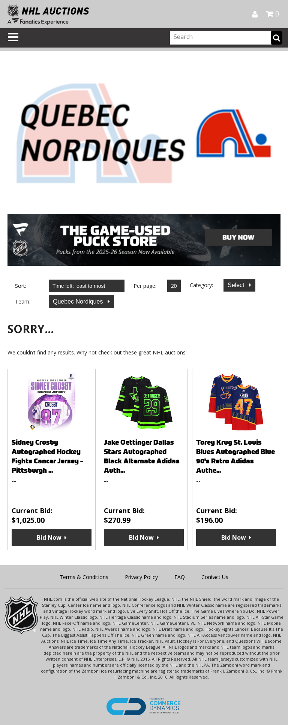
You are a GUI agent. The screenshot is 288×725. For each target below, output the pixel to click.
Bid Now (49, 537)
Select (237, 285)
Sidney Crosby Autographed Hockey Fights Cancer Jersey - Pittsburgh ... (47, 456)
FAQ (179, 577)
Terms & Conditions (84, 577)
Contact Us (214, 577)
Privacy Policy (141, 577)
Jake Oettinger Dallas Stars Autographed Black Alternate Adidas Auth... (142, 456)
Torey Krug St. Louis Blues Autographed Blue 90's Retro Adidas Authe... (235, 456)
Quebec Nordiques (79, 301)
